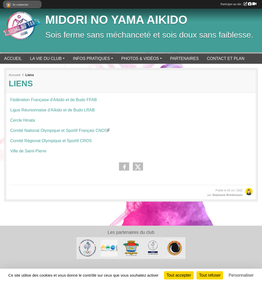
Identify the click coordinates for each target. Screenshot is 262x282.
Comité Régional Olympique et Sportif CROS (51, 141)
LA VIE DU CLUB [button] (46, 58)
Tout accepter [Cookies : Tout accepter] (179, 275)
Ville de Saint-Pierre (28, 151)
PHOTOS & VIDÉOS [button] (140, 58)
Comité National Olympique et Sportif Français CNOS (58, 130)
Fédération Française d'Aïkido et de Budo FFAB (53, 100)
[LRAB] (109, 248)
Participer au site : (238, 4)
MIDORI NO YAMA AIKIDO (116, 19)
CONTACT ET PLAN (226, 58)
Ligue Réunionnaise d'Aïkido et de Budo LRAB (52, 110)
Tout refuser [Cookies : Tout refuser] (210, 275)
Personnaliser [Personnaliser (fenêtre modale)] (241, 275)
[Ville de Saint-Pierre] (131, 248)
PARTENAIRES (184, 58)
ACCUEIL (13, 58)
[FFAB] (174, 248)
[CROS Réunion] (153, 248)
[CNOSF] (87, 248)
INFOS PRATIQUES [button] (91, 58)
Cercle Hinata (23, 120)
